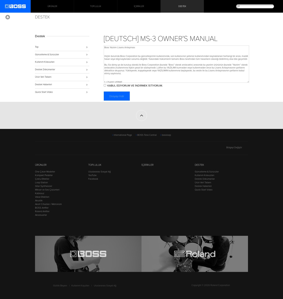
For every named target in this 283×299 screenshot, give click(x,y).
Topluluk (95, 6)
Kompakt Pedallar (44, 175)
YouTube (92, 175)
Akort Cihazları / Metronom (48, 204)
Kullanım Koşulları (80, 285)
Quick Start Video (44, 92)
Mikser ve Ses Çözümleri (47, 189)
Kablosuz (39, 193)
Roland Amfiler (42, 211)
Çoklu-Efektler (42, 178)
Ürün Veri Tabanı (43, 76)
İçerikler (139, 6)
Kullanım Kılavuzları (45, 61)
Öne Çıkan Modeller (45, 171)
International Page (123, 135)
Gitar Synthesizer (43, 186)
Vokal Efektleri (42, 197)
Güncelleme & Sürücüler (47, 54)
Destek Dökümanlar (45, 69)
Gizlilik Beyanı (60, 285)
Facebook (93, 178)
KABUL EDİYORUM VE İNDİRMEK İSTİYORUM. (135, 85)
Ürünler (41, 164)
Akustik (39, 200)
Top (36, 47)
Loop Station (41, 182)
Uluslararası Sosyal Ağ (99, 171)
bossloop (166, 135)
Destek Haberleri (43, 84)
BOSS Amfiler (42, 207)
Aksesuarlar (41, 215)
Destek (182, 6)
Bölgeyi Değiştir (237, 147)
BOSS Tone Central (147, 135)
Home (7, 17)
